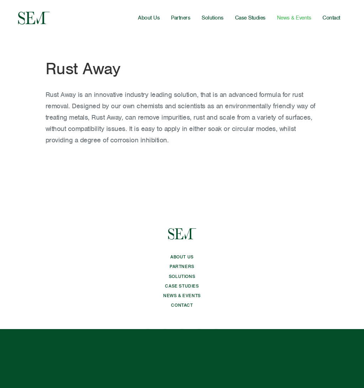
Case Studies (250, 17)
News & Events (294, 17)
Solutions (213, 17)
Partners (180, 17)
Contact (331, 17)
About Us (149, 17)
